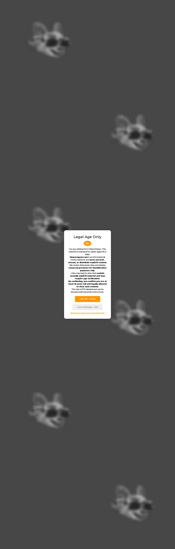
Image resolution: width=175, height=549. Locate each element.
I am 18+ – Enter (87, 299)
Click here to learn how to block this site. (87, 313)
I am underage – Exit (87, 307)
